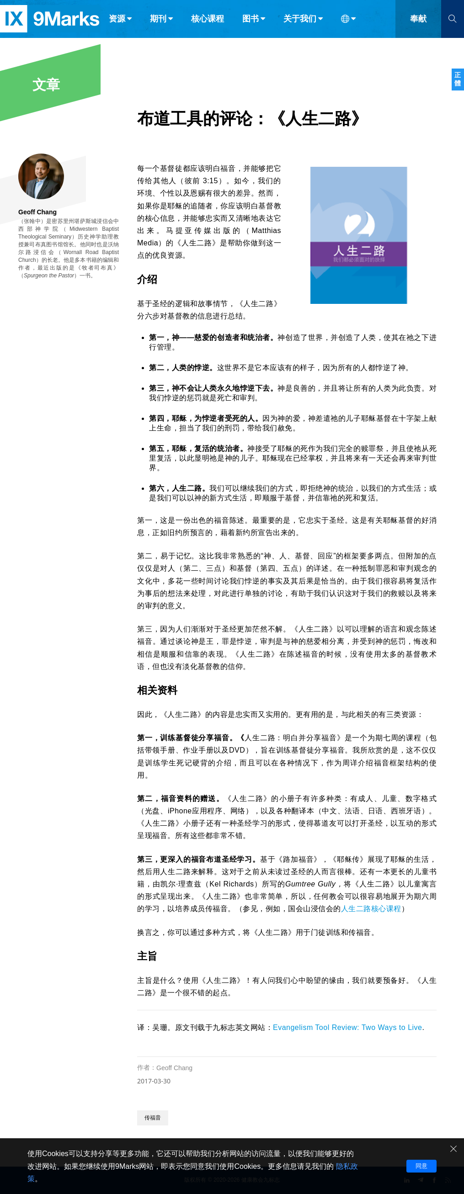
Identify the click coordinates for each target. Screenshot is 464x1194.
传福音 (152, 1117)
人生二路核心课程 (371, 909)
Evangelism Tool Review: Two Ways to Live (347, 1027)
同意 (421, 1165)
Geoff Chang (174, 1068)
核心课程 (207, 26)
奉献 (418, 26)
